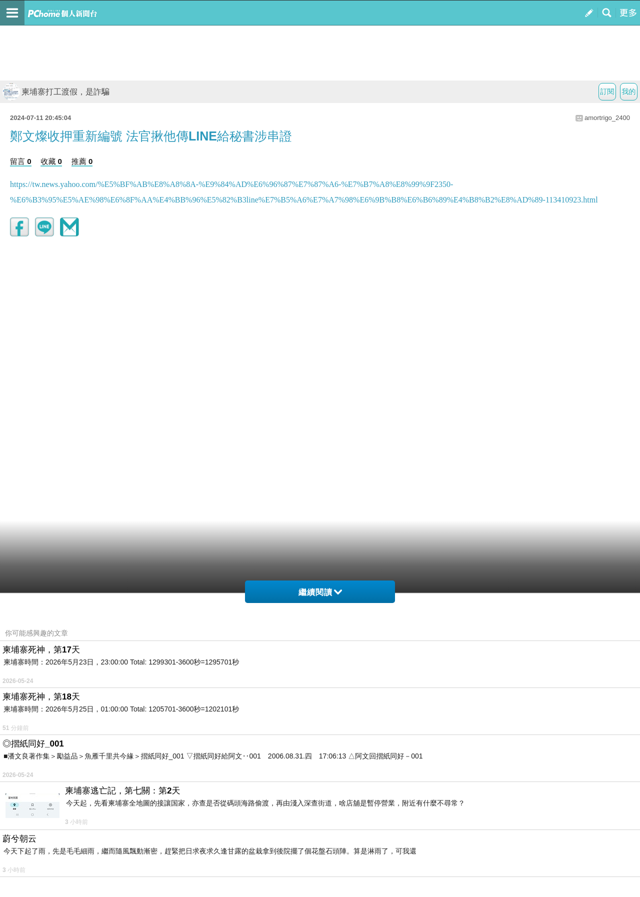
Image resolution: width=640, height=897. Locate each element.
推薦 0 (82, 161)
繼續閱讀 (320, 592)
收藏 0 (51, 161)
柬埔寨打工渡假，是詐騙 (56, 91)
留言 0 (21, 161)
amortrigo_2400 (607, 118)
